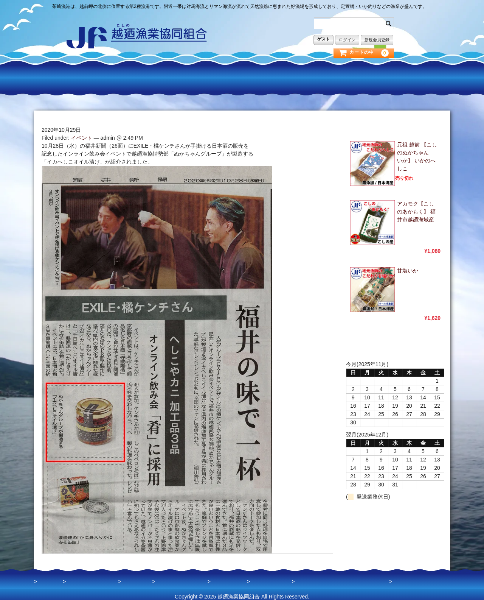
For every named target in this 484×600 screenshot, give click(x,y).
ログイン (347, 39)
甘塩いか (407, 266)
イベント (81, 133)
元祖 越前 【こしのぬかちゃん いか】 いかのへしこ (417, 152)
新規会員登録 (377, 39)
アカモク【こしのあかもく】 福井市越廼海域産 (416, 207)
